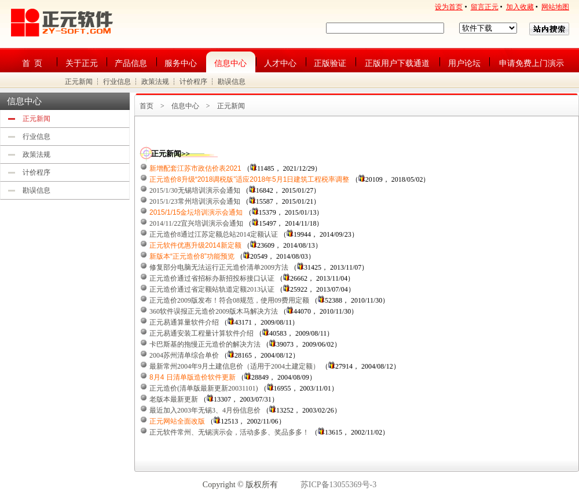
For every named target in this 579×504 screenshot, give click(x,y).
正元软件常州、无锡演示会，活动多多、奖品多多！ (229, 432)
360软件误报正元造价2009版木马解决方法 (214, 311)
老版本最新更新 (174, 399)
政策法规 (155, 82)
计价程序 (193, 82)
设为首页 (449, 7)
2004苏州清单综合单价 (184, 355)
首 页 (32, 63)
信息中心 (230, 63)
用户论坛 (464, 63)
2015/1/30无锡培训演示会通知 (195, 190)
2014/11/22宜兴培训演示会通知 (196, 223)
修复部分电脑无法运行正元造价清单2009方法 (219, 267)
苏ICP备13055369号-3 (338, 484)
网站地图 (555, 7)
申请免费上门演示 (531, 63)
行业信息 (117, 82)
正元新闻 (79, 82)
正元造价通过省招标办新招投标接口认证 (212, 278)
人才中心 (280, 63)
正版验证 (330, 63)
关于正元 (81, 63)
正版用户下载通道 (397, 63)
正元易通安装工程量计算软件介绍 (201, 333)
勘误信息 (231, 82)
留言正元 (485, 7)
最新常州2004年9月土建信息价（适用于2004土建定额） (234, 366)
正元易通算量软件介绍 (184, 322)
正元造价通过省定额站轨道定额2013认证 (212, 289)
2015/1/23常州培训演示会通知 (195, 201)
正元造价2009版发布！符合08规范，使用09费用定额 (229, 300)
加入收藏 (520, 7)
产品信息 (131, 63)
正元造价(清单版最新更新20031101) (204, 388)
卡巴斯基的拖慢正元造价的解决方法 (205, 344)
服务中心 (180, 63)
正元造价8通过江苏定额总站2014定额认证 (214, 234)
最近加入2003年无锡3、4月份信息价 (205, 410)
